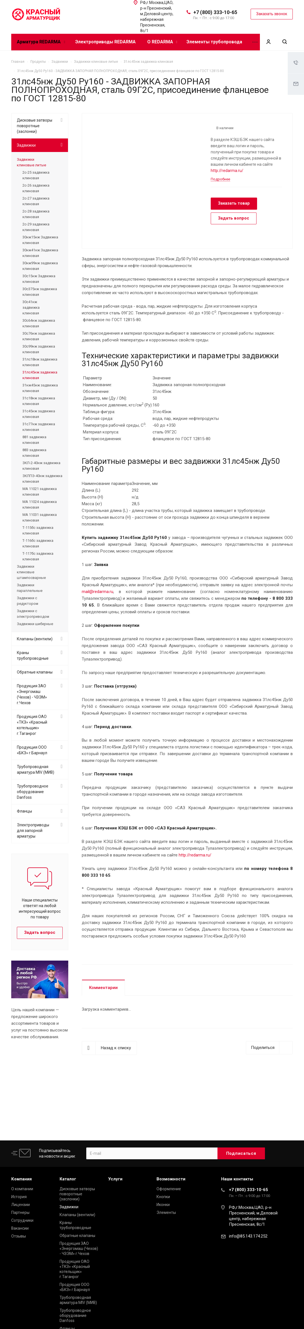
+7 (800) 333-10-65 (215, 12)
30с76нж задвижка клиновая (38, 336)
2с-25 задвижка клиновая (35, 175)
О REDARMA (162, 41)
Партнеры (20, 1212)
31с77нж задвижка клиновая (38, 427)
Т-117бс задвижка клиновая (37, 556)
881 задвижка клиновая (34, 440)
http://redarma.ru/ (227, 170)
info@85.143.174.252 (248, 1236)
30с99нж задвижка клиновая (38, 349)
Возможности (170, 1179)
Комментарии (103, 987)
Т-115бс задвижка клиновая (37, 530)
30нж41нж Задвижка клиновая (40, 253)
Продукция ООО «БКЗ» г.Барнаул (32, 750)
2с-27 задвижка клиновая (35, 201)
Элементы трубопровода (214, 41)
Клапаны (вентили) (35, 639)
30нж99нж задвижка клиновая (40, 266)
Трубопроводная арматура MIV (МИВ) (35, 769)
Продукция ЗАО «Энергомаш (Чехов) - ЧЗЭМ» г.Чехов (32, 694)
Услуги (115, 1179)
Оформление (168, 1189)
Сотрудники (22, 1220)
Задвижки (26, 145)
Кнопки (163, 1196)
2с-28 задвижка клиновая (35, 214)
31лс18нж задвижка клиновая (39, 362)
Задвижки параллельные (29, 588)
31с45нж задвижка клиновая (38, 414)
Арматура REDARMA (41, 41)
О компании (22, 1189)
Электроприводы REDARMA (105, 41)
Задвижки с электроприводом (33, 614)
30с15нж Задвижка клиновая (38, 279)
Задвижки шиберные (35, 624)
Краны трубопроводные (33, 655)
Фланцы (24, 811)
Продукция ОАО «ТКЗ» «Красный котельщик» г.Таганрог (32, 725)
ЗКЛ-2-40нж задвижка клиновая (41, 466)
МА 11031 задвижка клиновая (39, 517)
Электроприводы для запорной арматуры (33, 830)
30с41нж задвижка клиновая (31, 307)
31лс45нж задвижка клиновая (39, 375)
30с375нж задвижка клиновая (39, 292)
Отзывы (18, 1236)
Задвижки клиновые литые (31, 162)
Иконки (163, 1204)
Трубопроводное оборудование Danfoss (32, 792)
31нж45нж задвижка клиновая (40, 388)
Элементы (166, 1212)
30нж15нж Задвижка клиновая (40, 240)
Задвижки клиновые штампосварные (31, 572)
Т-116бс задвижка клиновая (37, 543)
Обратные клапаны (35, 672)
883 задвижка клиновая (34, 453)
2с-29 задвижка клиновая (35, 227)
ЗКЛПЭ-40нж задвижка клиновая (42, 479)
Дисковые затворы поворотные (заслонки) (34, 126)
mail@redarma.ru (97, 591)
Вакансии (20, 1228)
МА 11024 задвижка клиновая (39, 504)
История (19, 1196)
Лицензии (20, 1204)
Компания (21, 1179)
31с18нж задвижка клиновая (38, 401)
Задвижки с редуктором (27, 601)
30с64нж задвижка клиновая (38, 323)
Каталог (68, 1179)
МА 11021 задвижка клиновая (39, 491)
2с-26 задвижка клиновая (35, 188)
